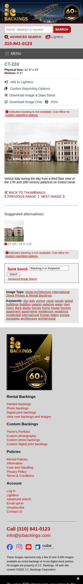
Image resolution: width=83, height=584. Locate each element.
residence (61, 311)
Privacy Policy (17, 471)
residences (46, 311)
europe (65, 315)
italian (54, 315)
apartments (29, 311)
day (26, 301)
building (25, 304)
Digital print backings (21, 412)
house (55, 308)
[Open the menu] (41, 54)
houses (66, 308)
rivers (10, 308)
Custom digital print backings (27, 444)
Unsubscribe (15, 507)
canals (59, 301)
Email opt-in (15, 503)
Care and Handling (20, 467)
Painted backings (19, 404)
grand (69, 301)
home (46, 308)
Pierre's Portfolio (18, 431)
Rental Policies (17, 459)
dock (18, 308)
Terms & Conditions (20, 475)
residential (13, 315)
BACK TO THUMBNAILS (24, 192)
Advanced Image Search (22, 279)
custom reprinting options (22, 115)
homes (36, 308)
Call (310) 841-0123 (28, 529)
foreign (45, 315)
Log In (11, 491)
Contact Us (14, 511)
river (67, 304)
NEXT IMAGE (52, 196)
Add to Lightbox (18, 82)
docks (27, 308)
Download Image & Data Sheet (29, 95)
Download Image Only (23, 102)
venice (40, 301)
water (59, 304)
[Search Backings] (28, 29)
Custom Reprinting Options (27, 88)
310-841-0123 (18, 43)
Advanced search (19, 499)
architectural (46, 318)
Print (51, 102)
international (30, 315)
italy (32, 301)
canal (50, 301)
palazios (48, 304)
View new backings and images (29, 416)
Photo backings (17, 408)
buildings (12, 304)
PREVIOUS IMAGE (20, 196)
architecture (29, 318)
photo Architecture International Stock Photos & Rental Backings (37, 293)
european (13, 318)
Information (15, 463)
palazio (36, 304)
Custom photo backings (23, 440)
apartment (13, 311)
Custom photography (21, 436)
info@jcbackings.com (29, 535)
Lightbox (57, 37)
